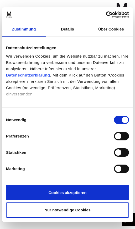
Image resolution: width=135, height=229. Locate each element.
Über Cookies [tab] (111, 29)
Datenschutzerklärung (28, 75)
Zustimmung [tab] (24, 29)
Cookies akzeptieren (67, 192)
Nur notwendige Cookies (67, 210)
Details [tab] (67, 29)
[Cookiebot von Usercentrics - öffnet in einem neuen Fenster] (106, 14)
